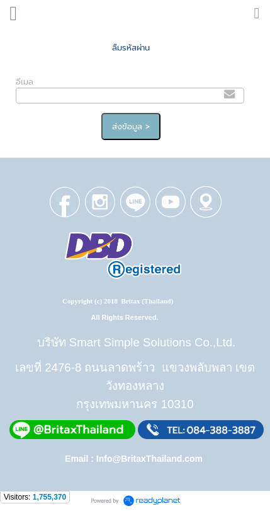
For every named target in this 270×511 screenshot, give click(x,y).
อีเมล (24, 82)
